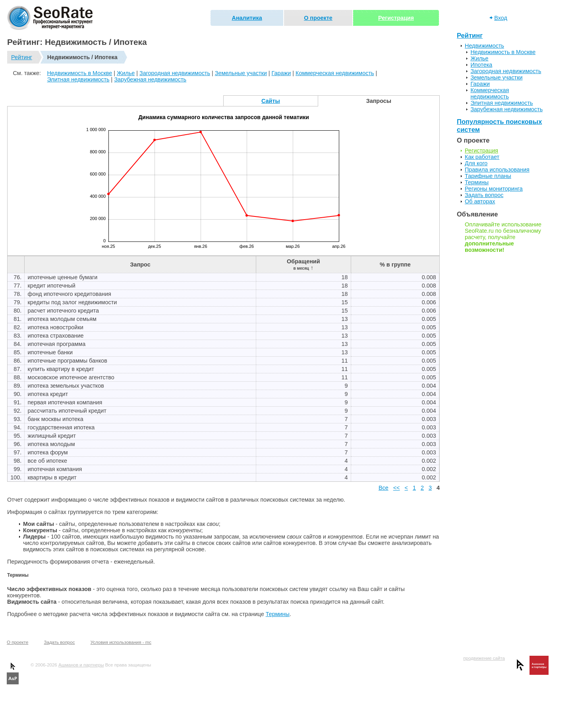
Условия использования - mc (121, 642)
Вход (500, 18)
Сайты (270, 101)
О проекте (318, 18)
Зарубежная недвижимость (150, 79)
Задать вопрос (484, 195)
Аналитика (247, 18)
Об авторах (480, 201)
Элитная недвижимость (78, 79)
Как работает (482, 157)
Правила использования (497, 169)
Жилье (126, 73)
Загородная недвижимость (174, 73)
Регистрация (396, 18)
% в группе (395, 264)
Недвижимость (484, 45)
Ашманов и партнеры (81, 665)
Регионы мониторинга (494, 188)
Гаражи (281, 73)
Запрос (140, 264)
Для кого (476, 163)
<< (396, 488)
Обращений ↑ (303, 264)
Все (383, 488)
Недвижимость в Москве (79, 73)
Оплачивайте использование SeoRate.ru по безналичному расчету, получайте (503, 237)
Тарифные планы (488, 176)
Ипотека (481, 65)
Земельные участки (241, 73)
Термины (278, 614)
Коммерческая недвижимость (335, 73)
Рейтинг (21, 57)
